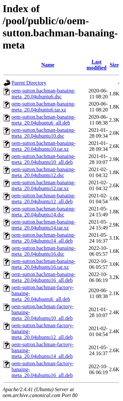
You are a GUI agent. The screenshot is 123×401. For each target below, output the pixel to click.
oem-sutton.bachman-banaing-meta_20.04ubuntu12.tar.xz (43, 185)
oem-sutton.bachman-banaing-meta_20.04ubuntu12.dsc (43, 172)
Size (114, 65)
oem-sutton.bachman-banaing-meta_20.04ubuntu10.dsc (43, 133)
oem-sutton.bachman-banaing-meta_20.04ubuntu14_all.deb (43, 238)
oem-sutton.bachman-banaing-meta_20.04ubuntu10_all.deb (43, 159)
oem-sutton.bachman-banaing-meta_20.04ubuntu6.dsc (43, 93)
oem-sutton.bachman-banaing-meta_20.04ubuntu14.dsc (43, 211)
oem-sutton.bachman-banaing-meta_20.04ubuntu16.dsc (43, 251)
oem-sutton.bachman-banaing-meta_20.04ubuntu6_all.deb (43, 120)
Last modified (96, 64)
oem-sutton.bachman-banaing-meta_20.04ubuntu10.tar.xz (43, 146)
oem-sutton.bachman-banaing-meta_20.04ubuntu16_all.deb (43, 277)
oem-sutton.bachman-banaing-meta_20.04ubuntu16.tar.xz (43, 264)
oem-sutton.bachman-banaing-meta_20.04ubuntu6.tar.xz (43, 106)
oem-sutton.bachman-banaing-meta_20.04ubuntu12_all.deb (43, 198)
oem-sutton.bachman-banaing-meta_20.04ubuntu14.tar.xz (43, 225)
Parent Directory (28, 83)
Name (47, 65)
